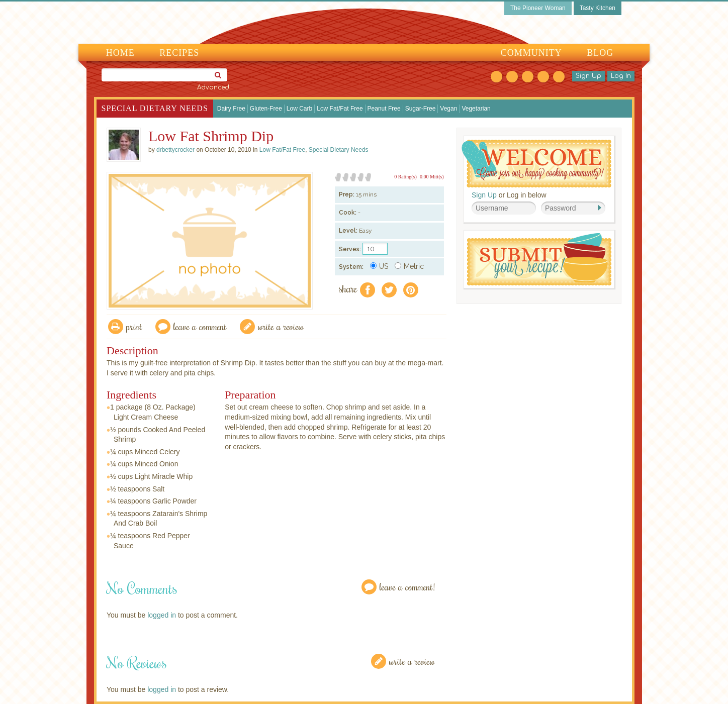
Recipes (179, 53)
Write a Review (412, 661)
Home (120, 53)
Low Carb (299, 108)
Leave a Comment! (407, 586)
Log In (621, 75)
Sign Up (588, 75)
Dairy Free (231, 108)
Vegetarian (476, 108)
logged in (161, 615)
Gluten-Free (266, 108)
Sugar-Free (420, 108)
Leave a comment (200, 326)
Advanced (213, 87)
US (379, 266)
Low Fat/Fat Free (339, 108)
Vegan (448, 108)
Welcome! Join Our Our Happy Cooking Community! (536, 163)
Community (531, 53)
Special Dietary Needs (155, 108)
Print (134, 326)
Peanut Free (384, 108)
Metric (409, 266)
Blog (600, 53)
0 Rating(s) (405, 176)
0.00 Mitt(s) (432, 176)
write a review (281, 326)
